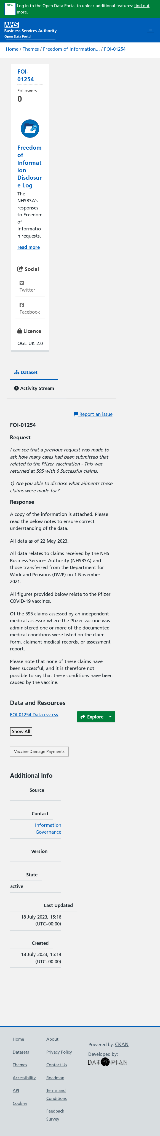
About (52, 1039)
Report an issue (93, 414)
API (16, 1090)
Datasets (21, 1052)
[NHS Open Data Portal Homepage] (30, 29)
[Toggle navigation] (150, 30)
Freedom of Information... (71, 49)
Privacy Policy (59, 1052)
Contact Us (56, 1064)
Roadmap (55, 1077)
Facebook (30, 309)
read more (28, 247)
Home (12, 49)
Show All (21, 731)
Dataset (26, 372)
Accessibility (24, 1077)
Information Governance (48, 828)
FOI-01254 (115, 49)
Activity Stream (34, 388)
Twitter (27, 287)
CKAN (122, 1044)
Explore (92, 717)
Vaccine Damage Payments (39, 751)
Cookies (20, 1103)
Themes (31, 49)
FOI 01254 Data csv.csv (34, 714)
